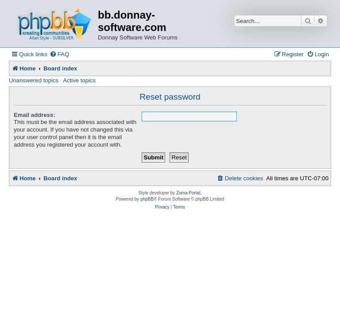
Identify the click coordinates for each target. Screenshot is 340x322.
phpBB (147, 199)
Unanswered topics (33, 80)
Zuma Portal (188, 192)
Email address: (34, 115)
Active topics (79, 80)
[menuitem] (59, 54)
